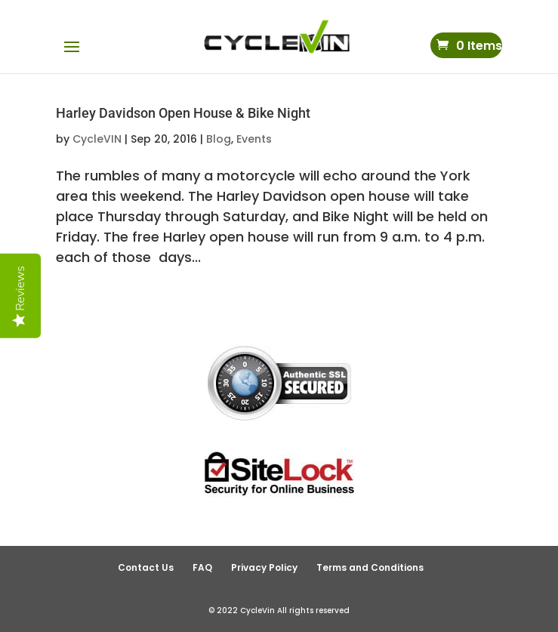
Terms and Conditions (370, 567)
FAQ (202, 567)
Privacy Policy (264, 567)
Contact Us (146, 567)
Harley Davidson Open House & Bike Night (183, 113)
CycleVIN (97, 138)
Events (254, 138)
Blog (218, 138)
